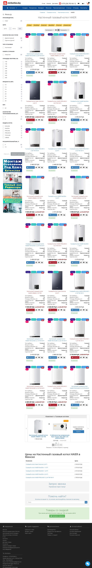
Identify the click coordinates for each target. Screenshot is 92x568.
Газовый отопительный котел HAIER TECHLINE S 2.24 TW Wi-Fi (34, 244)
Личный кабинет (74, 529)
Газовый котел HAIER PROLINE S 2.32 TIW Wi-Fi (79, 149)
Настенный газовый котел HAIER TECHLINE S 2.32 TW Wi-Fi (57, 340)
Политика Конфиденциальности (11, 547)
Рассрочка (32, 8)
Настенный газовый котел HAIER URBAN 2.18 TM (35, 292)
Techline (36, 25)
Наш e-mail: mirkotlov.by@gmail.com (12, 562)
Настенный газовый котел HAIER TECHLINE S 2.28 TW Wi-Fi (34, 54)
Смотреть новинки (57, 516)
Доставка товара (7, 542)
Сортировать (49, 30)
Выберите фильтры (18, 154)
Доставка (55, 3)
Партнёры (50, 533)
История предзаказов (75, 531)
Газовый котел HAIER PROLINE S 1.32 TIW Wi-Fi (57, 244)
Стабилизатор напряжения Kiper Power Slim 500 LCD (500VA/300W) (59, 436)
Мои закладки (73, 533)
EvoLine (44, 25)
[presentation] (26, 428)
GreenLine (67, 25)
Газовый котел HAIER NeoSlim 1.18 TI (79, 244)
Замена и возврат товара (9, 546)
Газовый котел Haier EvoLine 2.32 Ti (34, 102)
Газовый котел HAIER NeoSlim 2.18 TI (79, 102)
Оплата (49, 3)
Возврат (41, 8)
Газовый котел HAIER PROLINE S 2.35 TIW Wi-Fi (79, 54)
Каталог (11, 8)
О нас (43, 3)
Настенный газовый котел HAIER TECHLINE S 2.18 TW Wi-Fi (79, 387)
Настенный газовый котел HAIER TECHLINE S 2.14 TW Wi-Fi (34, 340)
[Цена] (6, 28)
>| (60, 445)
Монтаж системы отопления (10, 535)
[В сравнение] (42, 72)
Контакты (83, 8)
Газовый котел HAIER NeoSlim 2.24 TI (57, 149)
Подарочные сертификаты (54, 531)
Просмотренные (59, 8)
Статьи (68, 8)
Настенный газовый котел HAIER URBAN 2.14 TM (57, 54)
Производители (51, 529)
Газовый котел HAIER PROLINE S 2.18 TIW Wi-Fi (79, 292)
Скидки (24, 8)
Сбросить (7, 154)
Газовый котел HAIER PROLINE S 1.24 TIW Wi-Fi (79, 340)
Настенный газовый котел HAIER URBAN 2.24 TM (79, 197)
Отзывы (76, 8)
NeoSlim (51, 25)
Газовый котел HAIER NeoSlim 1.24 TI (57, 197)
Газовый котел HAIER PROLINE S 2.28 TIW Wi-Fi (34, 149)
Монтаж (48, 8)
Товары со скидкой (52, 535)
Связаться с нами (29, 529)
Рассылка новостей (75, 535)
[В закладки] (39, 72)
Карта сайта (28, 533)
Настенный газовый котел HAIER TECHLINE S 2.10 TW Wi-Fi (34, 387)
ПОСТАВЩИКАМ (7, 549)
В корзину (30, 72)
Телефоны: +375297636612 (10, 556)
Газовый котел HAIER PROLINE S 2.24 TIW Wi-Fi (57, 387)
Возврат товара (29, 531)
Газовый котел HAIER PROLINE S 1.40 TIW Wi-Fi (57, 102)
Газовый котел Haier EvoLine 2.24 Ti (57, 292)
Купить (78, 431)
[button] (88, 3)
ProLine (59, 25)
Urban (29, 25)
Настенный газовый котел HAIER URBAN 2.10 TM (35, 197)
